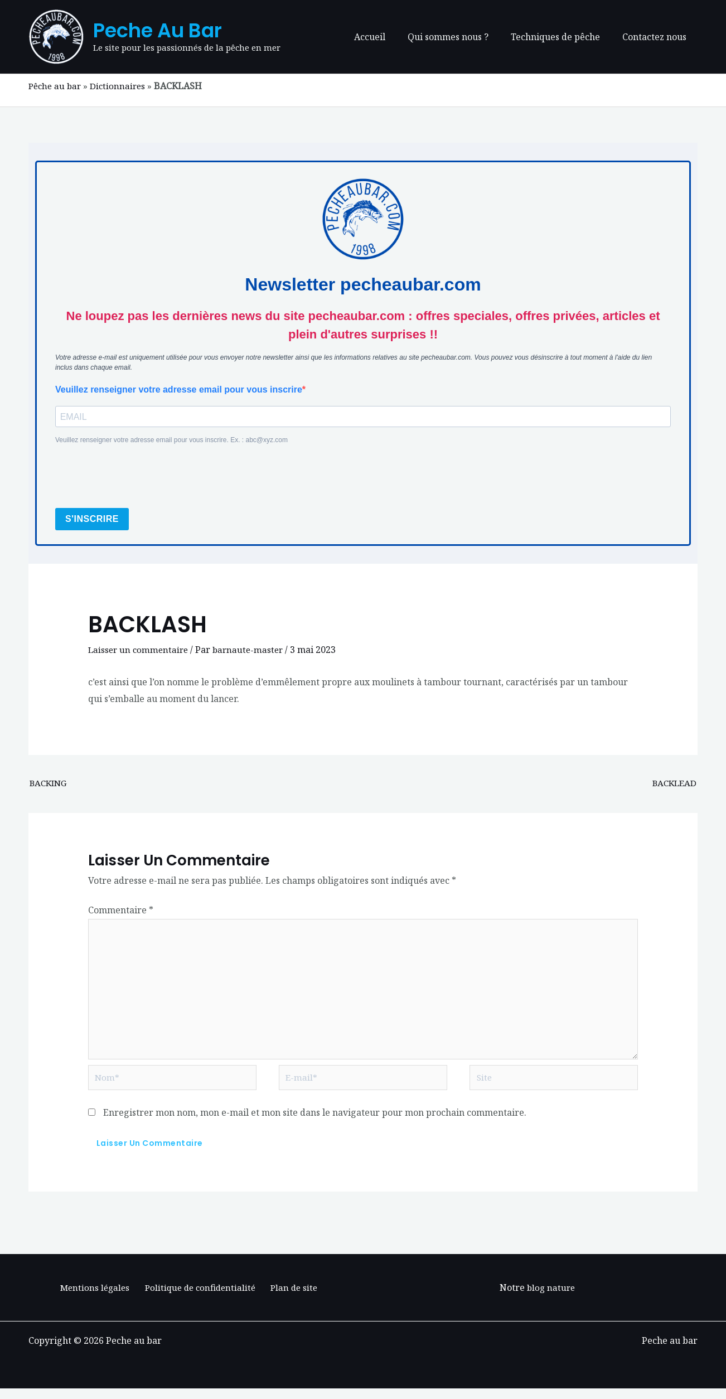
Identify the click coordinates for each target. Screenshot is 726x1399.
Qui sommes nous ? (459, 37)
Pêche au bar (56, 86)
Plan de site (291, 1297)
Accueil (385, 37)
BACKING (50, 784)
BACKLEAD (672, 784)
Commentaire (120, 912)
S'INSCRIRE (92, 520)
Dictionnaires (121, 86)
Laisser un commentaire (140, 651)
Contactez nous (657, 37)
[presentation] (140, 478)
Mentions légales (97, 1297)
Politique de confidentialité (200, 1297)
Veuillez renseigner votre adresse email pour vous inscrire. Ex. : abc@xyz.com (171, 441)
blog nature (551, 1297)
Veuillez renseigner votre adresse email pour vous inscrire (178, 389)
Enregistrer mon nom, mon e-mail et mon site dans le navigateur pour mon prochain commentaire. (314, 1122)
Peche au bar (157, 30)
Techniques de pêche (562, 37)
